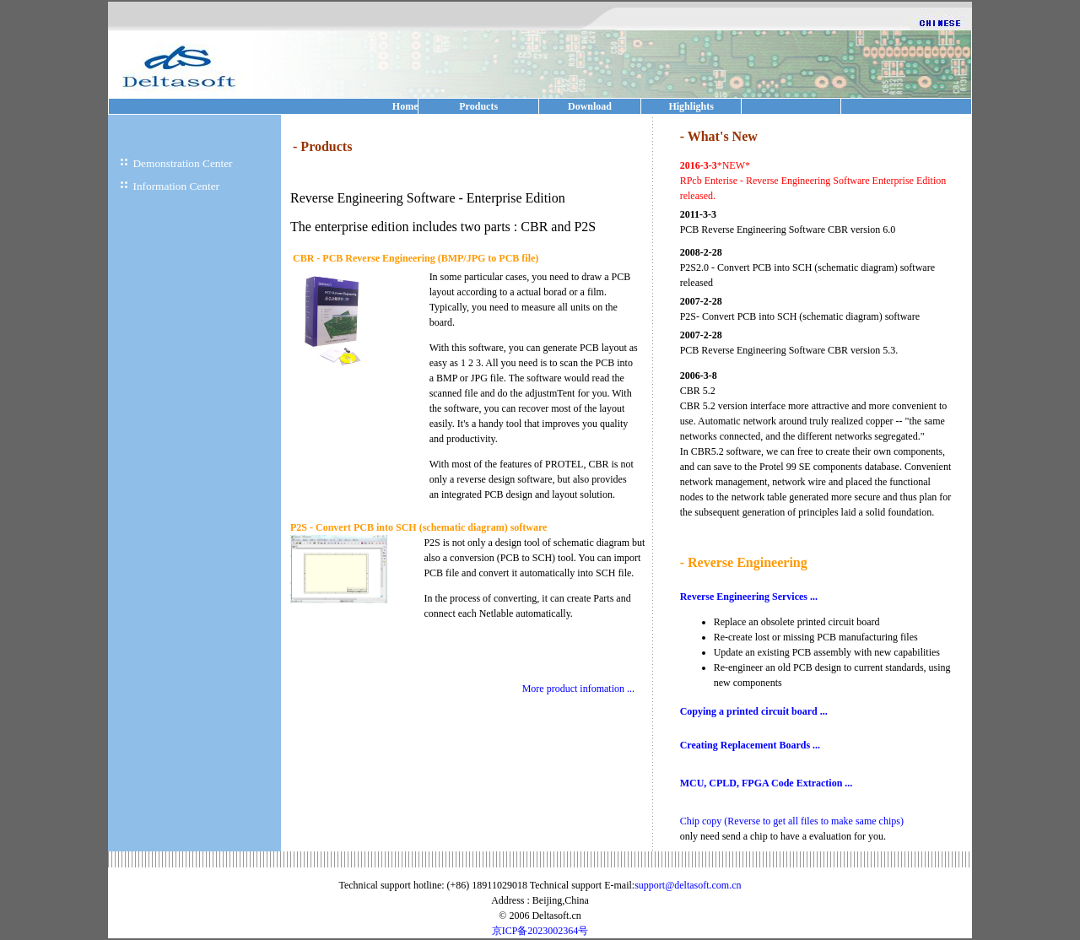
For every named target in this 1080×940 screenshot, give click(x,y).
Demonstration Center (182, 163)
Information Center (175, 186)
